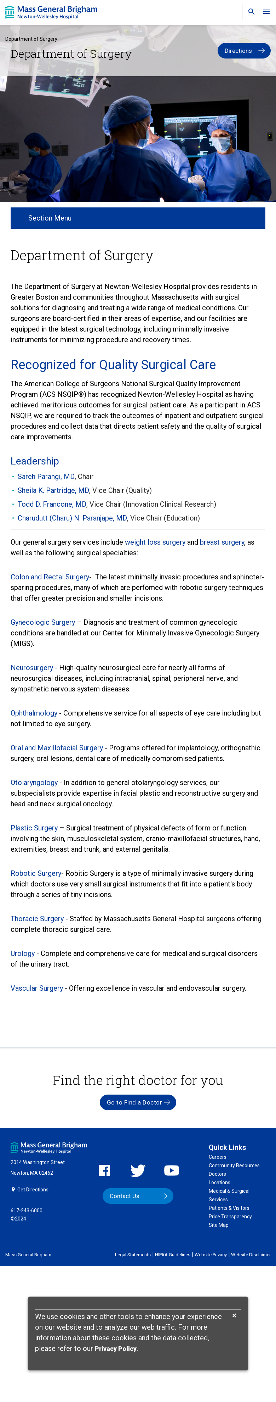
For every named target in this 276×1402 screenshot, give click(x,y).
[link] (249, 13)
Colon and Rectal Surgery (50, 577)
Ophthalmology (34, 713)
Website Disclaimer (251, 1254)
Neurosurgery (32, 667)
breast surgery (222, 542)
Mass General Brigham (28, 1254)
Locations (219, 1182)
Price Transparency (230, 1216)
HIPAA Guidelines (172, 1254)
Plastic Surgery (34, 828)
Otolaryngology (34, 782)
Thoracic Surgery (37, 918)
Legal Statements (133, 1254)
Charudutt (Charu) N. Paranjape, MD (72, 518)
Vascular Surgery (37, 988)
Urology (23, 953)
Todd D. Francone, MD (52, 504)
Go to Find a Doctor (134, 1102)
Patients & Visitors (229, 1208)
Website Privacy (211, 1254)
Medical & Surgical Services (229, 1195)
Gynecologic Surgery (43, 622)
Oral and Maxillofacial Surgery (57, 748)
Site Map (219, 1225)
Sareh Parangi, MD (46, 476)
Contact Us (124, 1196)
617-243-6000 (26, 1210)
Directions (238, 50)
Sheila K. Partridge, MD (53, 490)
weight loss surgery (156, 542)
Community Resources (234, 1165)
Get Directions (33, 1189)
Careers (217, 1157)
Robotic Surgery (36, 873)
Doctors (217, 1174)
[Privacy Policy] (116, 1349)
